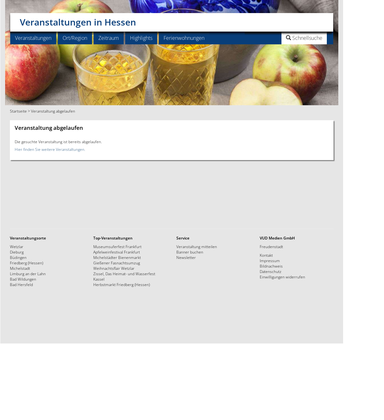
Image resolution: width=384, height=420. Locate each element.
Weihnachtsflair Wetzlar (113, 268)
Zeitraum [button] (108, 37)
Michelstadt (20, 268)
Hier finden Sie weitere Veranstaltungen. (50, 149)
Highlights (141, 37)
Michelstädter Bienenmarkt (117, 257)
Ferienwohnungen (184, 37)
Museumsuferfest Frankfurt (117, 246)
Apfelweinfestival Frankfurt (116, 251)
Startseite (18, 111)
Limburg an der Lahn (28, 273)
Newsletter (186, 257)
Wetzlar (16, 246)
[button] (288, 38)
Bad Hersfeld (21, 284)
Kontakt (266, 255)
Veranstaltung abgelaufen (53, 111)
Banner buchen (189, 251)
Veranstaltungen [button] (33, 37)
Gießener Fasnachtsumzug (116, 262)
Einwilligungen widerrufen (282, 276)
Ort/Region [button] (75, 37)
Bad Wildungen (23, 279)
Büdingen (18, 257)
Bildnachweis (271, 266)
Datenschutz (270, 271)
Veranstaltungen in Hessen (78, 20)
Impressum (270, 260)
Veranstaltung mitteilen (196, 246)
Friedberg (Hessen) (26, 262)
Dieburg (17, 251)
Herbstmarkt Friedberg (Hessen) (121, 284)
